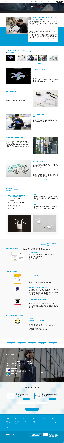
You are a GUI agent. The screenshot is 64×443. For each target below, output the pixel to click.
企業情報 (32, 1)
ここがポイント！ (34, 422)
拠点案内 (21, 343)
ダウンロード (44, 418)
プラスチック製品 (16, 421)
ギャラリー (52, 343)
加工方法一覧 (25, 421)
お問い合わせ (59, 1)
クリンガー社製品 (16, 422)
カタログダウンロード (51, 1)
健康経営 (42, 343)
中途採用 (33, 421)
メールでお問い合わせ (45, 372)
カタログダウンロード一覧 (32, 409)
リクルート (45, 1)
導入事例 (16, 423)
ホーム (28, 1)
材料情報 (36, 1)
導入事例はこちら (46, 179)
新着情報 (7, 427)
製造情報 (40, 1)
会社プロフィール (8, 422)
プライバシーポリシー (54, 422)
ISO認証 (32, 343)
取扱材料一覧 (16, 426)
